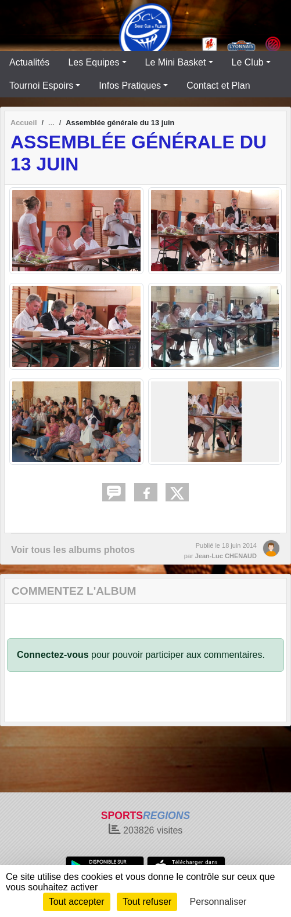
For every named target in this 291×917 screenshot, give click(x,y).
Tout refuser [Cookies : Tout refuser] (147, 902)
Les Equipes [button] (93, 62)
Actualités (29, 62)
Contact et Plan (218, 85)
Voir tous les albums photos (73, 550)
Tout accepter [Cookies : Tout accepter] (77, 902)
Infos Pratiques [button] (130, 85)
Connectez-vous (53, 655)
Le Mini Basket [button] (175, 62)
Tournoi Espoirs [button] (41, 85)
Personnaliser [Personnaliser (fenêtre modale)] (218, 902)
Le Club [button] (248, 62)
